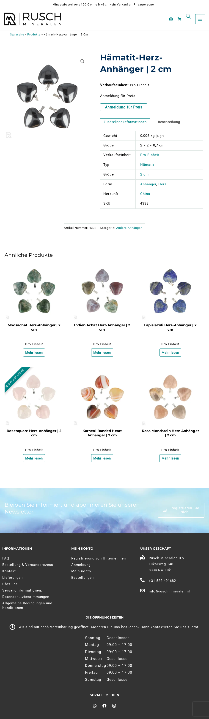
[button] (82, 63)
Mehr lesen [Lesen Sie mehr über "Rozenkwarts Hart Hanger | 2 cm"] (34, 461)
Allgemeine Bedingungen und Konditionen (27, 605)
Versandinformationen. (22, 590)
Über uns (10, 584)
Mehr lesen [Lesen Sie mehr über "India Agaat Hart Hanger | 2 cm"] (102, 355)
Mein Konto (81, 571)
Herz (162, 186)
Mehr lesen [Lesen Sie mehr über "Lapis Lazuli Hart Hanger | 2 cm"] (170, 355)
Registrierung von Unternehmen (98, 558)
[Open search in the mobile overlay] (188, 16)
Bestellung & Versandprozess (27, 565)
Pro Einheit (150, 157)
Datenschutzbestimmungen (25, 597)
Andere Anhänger (129, 230)
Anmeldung (81, 565)
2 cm (144, 176)
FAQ (5, 558)
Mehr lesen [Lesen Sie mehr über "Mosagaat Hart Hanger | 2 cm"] (34, 355)
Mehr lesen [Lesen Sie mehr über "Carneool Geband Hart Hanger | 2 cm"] (102, 461)
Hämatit (147, 167)
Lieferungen (12, 578)
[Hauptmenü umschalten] (199, 19)
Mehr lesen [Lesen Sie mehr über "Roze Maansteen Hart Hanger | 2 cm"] (170, 461)
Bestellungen (82, 578)
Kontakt (9, 571)
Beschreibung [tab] (174, 124)
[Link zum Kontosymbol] (170, 19)
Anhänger (148, 186)
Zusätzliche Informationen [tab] (127, 124)
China (145, 196)
